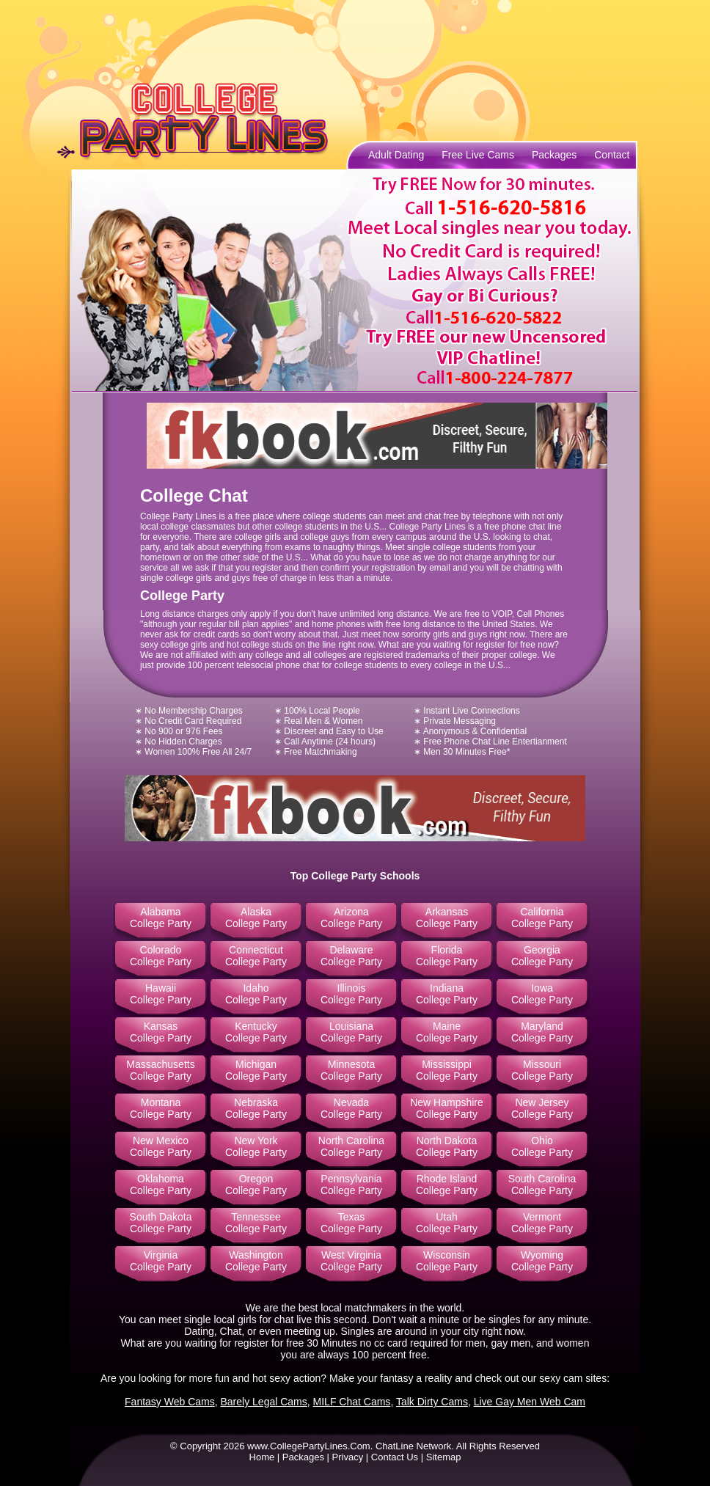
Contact (611, 155)
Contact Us (394, 1457)
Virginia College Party (160, 1261)
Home (262, 1457)
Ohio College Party (542, 1146)
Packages (554, 155)
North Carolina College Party (351, 1146)
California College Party (542, 917)
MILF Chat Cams (352, 1402)
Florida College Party (446, 955)
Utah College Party (446, 1222)
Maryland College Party (542, 1032)
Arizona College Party (351, 917)
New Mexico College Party (160, 1146)
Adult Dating (396, 155)
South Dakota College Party (161, 1222)
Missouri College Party (542, 1070)
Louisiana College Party (351, 1032)
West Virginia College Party (351, 1261)
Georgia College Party (542, 955)
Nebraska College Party (256, 1108)
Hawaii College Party (160, 994)
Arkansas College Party (446, 917)
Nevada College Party (351, 1108)
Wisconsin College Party (446, 1261)
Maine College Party (446, 1032)
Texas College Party (351, 1222)
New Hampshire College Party (446, 1108)
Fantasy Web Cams (170, 1402)
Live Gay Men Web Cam (529, 1402)
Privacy (348, 1457)
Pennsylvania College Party (351, 1184)
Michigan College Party (256, 1070)
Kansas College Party (160, 1032)
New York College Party (256, 1146)
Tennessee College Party (256, 1222)
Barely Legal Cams (264, 1402)
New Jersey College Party (542, 1108)
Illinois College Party (351, 994)
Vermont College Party (542, 1222)
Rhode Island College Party (446, 1184)
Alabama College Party (160, 917)
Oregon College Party (256, 1184)
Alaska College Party (256, 917)
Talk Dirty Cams (432, 1402)
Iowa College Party (542, 994)
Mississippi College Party (446, 1070)
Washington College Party (256, 1261)
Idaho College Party (256, 994)
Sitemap (443, 1457)
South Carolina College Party (542, 1184)
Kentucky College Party (256, 1032)
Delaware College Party (351, 955)
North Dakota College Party (446, 1146)
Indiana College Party (446, 994)
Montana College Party (160, 1108)
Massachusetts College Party (160, 1070)
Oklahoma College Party (160, 1184)
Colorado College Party (160, 955)
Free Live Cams (478, 155)
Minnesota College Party (351, 1070)
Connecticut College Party (256, 955)
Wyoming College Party (542, 1261)
